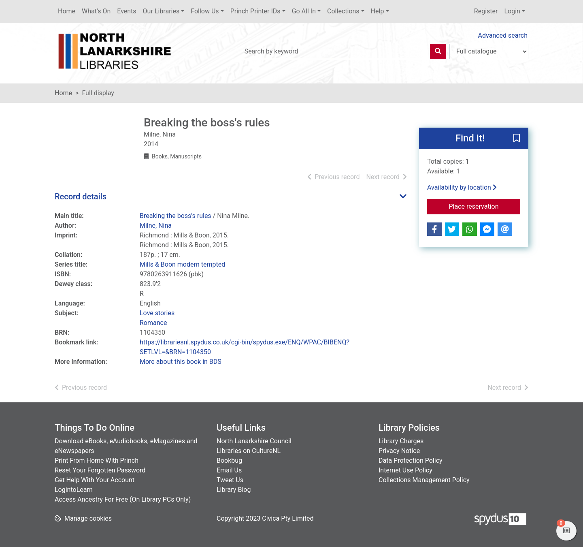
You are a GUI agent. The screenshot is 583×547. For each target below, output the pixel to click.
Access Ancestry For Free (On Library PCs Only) (123, 499)
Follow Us (205, 11)
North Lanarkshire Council (254, 441)
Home (66, 11)
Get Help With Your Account (94, 480)
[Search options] (488, 51)
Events (126, 11)
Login (512, 11)
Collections (343, 11)
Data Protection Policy (411, 460)
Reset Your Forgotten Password (100, 470)
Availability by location (462, 187)
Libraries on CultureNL (249, 451)
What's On (96, 11)
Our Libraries (161, 11)
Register (486, 11)
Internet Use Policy (405, 470)
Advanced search (503, 35)
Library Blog (234, 490)
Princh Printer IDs (255, 11)
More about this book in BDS (180, 361)
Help (377, 11)
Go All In (304, 11)
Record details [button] (80, 196)
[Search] (438, 51)
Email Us (229, 470)
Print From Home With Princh (96, 460)
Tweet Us (230, 480)
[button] (516, 138)
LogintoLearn (74, 490)
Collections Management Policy (424, 480)
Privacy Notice (399, 451)
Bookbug (229, 460)
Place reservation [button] (485, 205)
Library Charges (401, 441)
